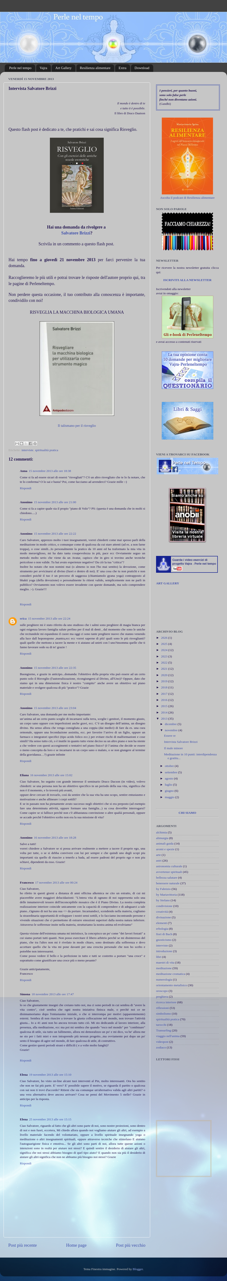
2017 (164, 694)
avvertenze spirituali (169, 872)
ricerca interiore (166, 1002)
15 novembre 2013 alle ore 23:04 (55, 708)
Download (142, 68)
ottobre (170, 766)
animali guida (165, 843)
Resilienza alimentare (95, 68)
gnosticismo (163, 940)
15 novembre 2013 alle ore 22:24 (49, 618)
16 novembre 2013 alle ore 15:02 (51, 775)
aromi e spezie (165, 849)
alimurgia (162, 838)
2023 (164, 656)
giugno (170, 790)
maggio (170, 797)
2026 (164, 637)
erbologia (162, 928)
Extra (122, 68)
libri (159, 957)
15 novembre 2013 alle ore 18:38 (50, 471)
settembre (171, 772)
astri (159, 860)
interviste (27, 450)
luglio (169, 784)
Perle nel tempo (20, 68)
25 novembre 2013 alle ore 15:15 (50, 1119)
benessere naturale (167, 883)
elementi (161, 923)
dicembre (171, 724)
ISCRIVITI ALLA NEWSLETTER (187, 280)
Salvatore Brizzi (75, 233)
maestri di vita (165, 962)
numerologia (164, 979)
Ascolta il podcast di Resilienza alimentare (187, 197)
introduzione (164, 951)
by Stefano (163, 900)
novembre (171, 730)
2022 (164, 662)
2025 (164, 644)
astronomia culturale (169, 866)
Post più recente (22, 1245)
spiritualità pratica (46, 450)
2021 (164, 668)
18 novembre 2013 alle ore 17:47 (53, 994)
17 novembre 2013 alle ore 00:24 (56, 882)
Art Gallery (63, 68)
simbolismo (163, 1013)
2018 (164, 687)
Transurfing (163, 1030)
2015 (164, 706)
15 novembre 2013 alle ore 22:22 (55, 533)
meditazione (164, 968)
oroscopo (162, 991)
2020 (164, 675)
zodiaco (161, 1047)
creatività (162, 911)
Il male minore (173, 748)
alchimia (161, 832)
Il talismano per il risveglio (77, 425)
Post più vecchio (130, 1245)
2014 (164, 712)
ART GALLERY (167, 583)
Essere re (170, 735)
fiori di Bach (164, 934)
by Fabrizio (163, 889)
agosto (169, 778)
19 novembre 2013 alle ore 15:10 (50, 1074)
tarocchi (161, 1024)
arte (158, 855)
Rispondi (25, 488)
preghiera (162, 996)
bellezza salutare (166, 877)
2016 (164, 700)
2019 (164, 681)
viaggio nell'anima (168, 1036)
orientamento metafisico (171, 985)
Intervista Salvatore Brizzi (181, 742)
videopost (162, 1041)
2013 (164, 718)
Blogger (138, 1269)
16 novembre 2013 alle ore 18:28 (55, 837)
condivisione (164, 906)
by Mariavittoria (166, 894)
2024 (164, 650)
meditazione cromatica (170, 974)
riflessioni (162, 1008)
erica (23, 618)
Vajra (43, 68)
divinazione (163, 917)
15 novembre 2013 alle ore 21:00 (55, 502)
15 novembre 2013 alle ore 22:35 (55, 667)
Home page (76, 1245)
